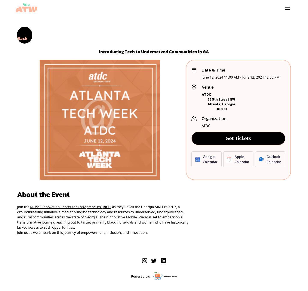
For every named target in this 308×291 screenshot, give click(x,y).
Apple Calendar (242, 159)
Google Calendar (210, 159)
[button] (287, 8)
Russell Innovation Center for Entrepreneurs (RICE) (70, 207)
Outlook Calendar (274, 159)
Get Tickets (238, 138)
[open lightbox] (99, 120)
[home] (26, 7)
